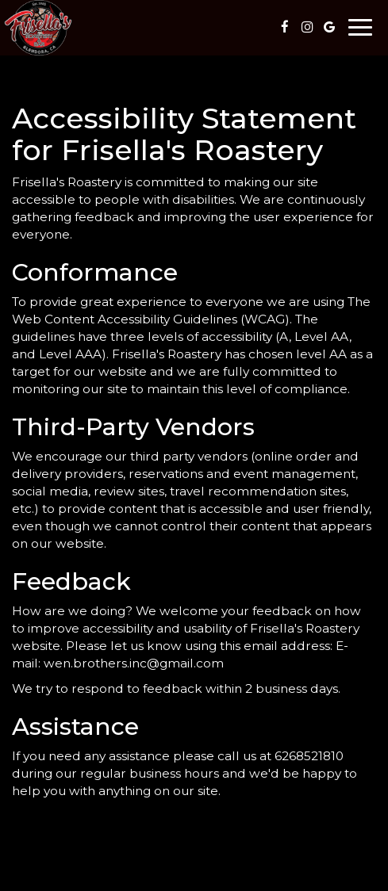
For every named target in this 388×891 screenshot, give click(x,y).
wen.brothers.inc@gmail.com (134, 663)
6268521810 (309, 755)
